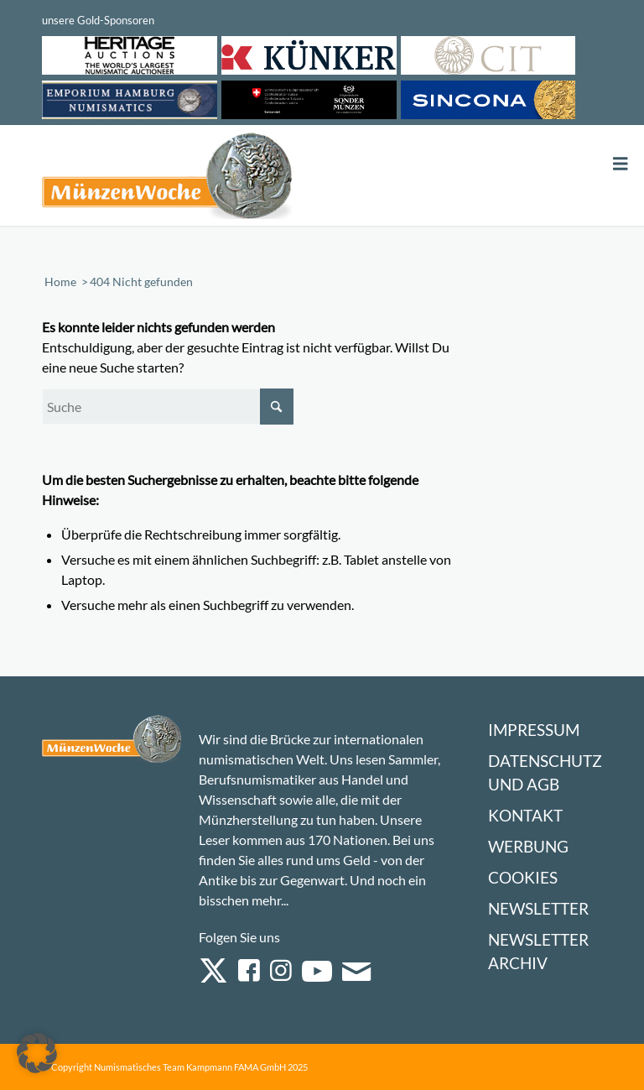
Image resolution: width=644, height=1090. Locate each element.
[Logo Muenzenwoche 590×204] (167, 179)
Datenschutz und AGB (545, 772)
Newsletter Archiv (538, 951)
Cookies (523, 877)
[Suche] (167, 407)
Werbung (528, 846)
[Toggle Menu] (620, 164)
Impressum (533, 729)
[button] (37, 1053)
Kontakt (525, 815)
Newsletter (538, 908)
